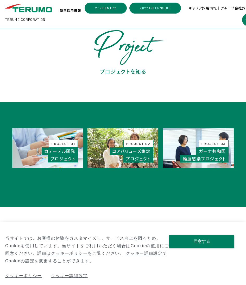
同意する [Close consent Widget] (201, 241)
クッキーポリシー (69, 253)
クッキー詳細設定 (144, 253)
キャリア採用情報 (203, 7)
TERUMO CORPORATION (25, 19)
